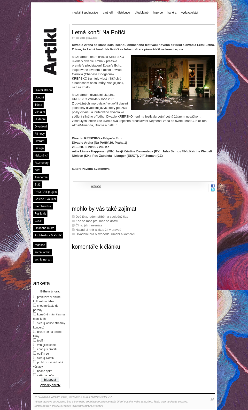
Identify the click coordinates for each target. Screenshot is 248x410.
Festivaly (40, 213)
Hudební (40, 119)
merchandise (43, 206)
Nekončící (41, 155)
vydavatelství (189, 12)
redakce (40, 245)
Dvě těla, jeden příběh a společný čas (102, 216)
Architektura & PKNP (48, 235)
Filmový (40, 133)
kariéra (172, 12)
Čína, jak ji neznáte (89, 225)
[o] (212, 399)
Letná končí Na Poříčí (98, 32)
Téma (38, 104)
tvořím (41, 340)
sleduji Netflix (45, 358)
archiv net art (43, 259)
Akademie (41, 177)
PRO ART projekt (46, 192)
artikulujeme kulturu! (61, 406)
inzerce (158, 12)
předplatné (141, 12)
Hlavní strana (43, 90)
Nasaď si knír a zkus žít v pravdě (98, 229)
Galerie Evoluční (45, 199)
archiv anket (42, 252)
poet (37, 170)
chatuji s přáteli (46, 349)
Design (39, 148)
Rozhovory (41, 162)
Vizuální (40, 112)
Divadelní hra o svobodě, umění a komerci (105, 234)
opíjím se (43, 353)
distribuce (123, 12)
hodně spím (44, 371)
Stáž (37, 184)
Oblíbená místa (44, 228)
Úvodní (39, 97)
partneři (108, 12)
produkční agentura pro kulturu (88, 406)
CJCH (38, 221)
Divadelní (41, 126)
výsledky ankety (50, 385)
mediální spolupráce (85, 12)
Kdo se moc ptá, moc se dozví (97, 221)
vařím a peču (45, 375)
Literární (40, 141)
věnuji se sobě (46, 345)
